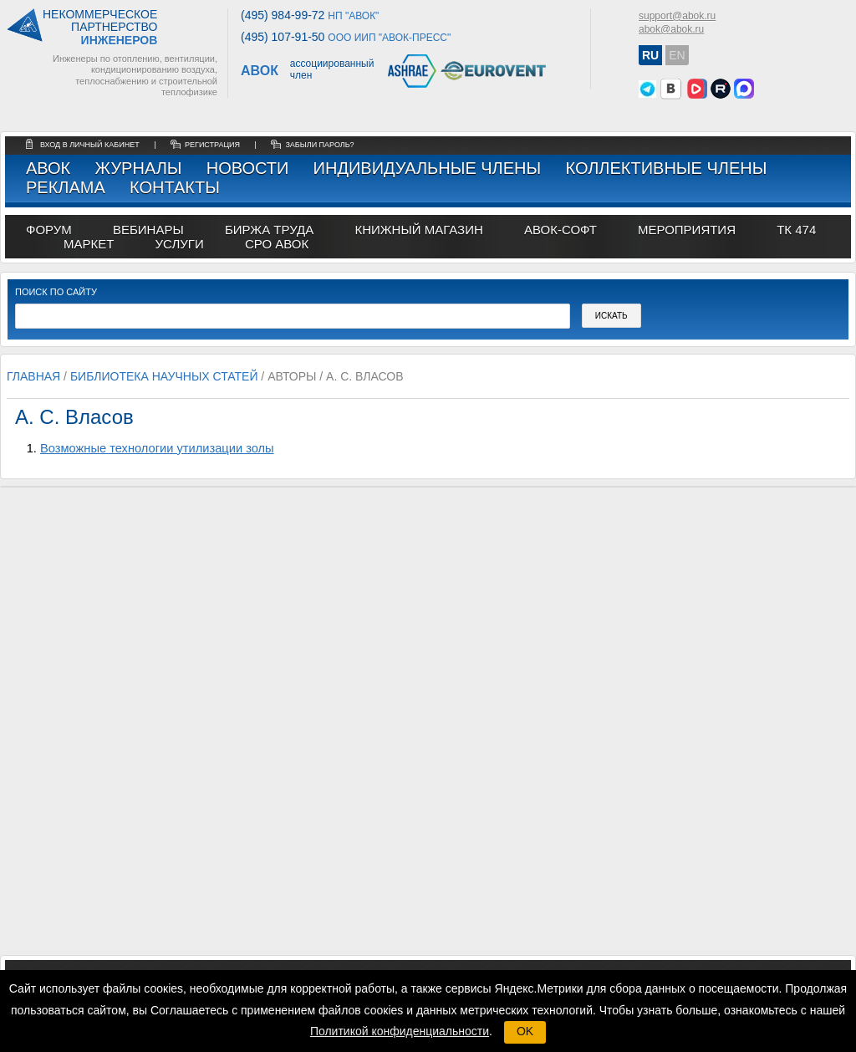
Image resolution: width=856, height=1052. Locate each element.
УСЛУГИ (179, 244)
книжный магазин (418, 229)
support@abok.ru (677, 16)
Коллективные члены (666, 168)
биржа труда (269, 229)
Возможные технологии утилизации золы (157, 448)
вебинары (148, 229)
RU (650, 55)
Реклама (65, 187)
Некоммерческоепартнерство (100, 27)
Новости (247, 168)
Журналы (137, 168)
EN (677, 55)
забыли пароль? (319, 144)
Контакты (175, 187)
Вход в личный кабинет (90, 144)
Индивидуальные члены (427, 168)
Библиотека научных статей (164, 376)
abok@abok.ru (671, 29)
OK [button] (525, 1031)
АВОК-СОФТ (560, 229)
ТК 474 (796, 229)
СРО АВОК (276, 244)
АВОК (48, 168)
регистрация (212, 144)
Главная (33, 376)
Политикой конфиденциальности (399, 1031)
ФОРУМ (49, 229)
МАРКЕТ (89, 244)
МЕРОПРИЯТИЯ (687, 229)
